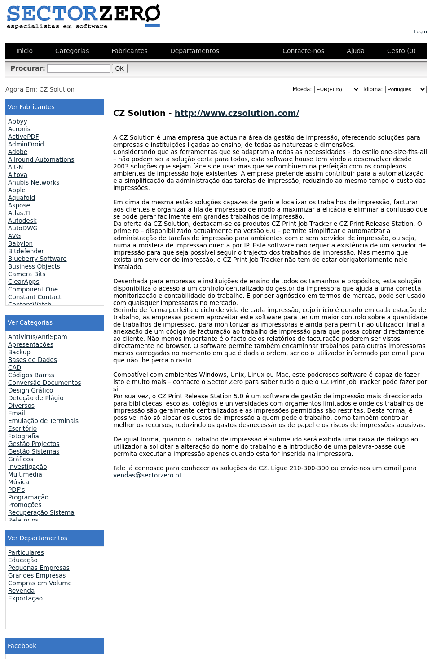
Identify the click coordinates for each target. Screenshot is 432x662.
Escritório (22, 428)
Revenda (21, 590)
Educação (23, 560)
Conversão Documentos (44, 382)
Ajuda (356, 50)
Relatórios (23, 520)
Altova (17, 174)
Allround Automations (41, 159)
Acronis (19, 128)
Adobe (17, 151)
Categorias (72, 50)
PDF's (16, 489)
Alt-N (15, 167)
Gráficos (20, 459)
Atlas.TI (19, 212)
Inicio (24, 50)
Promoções (25, 504)
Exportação (25, 598)
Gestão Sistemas (33, 451)
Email (16, 413)
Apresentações (30, 344)
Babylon (20, 243)
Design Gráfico (30, 390)
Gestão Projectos (33, 443)
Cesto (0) (401, 50)
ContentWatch (30, 304)
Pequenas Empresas (39, 567)
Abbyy (17, 121)
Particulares (26, 552)
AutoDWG (23, 228)
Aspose (19, 205)
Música (18, 481)
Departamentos (194, 50)
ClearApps (23, 281)
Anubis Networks (33, 182)
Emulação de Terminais (43, 420)
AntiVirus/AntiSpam (37, 336)
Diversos (21, 405)
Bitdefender (26, 251)
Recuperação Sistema (41, 512)
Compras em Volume (40, 583)
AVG (14, 235)
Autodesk (22, 220)
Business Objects (34, 266)
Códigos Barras (31, 375)
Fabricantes (129, 50)
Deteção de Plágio (36, 398)
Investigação (27, 466)
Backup (19, 352)
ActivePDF (23, 136)
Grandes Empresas (37, 575)
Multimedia (25, 474)
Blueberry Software (37, 258)
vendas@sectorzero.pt (147, 475)
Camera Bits (26, 274)
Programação (28, 497)
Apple (17, 190)
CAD (14, 367)
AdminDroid (26, 144)
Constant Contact (35, 296)
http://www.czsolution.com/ (237, 113)
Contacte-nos (303, 50)
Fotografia (23, 436)
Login (420, 32)
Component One (33, 289)
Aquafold (21, 197)
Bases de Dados (32, 359)
